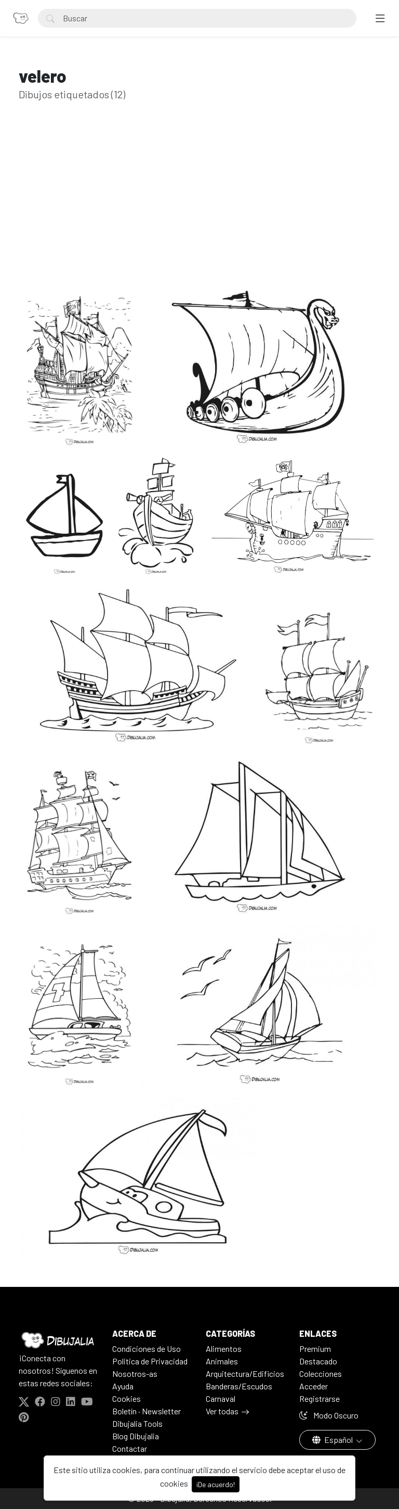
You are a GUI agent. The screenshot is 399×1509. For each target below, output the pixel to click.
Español (333, 1439)
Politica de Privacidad (150, 1361)
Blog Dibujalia (135, 1436)
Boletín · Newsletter (146, 1411)
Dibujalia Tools (137, 1423)
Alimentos (224, 1348)
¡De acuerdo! (215, 1484)
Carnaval (220, 1398)
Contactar (129, 1448)
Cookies (126, 1398)
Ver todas (222, 1411)
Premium (315, 1348)
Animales (222, 1361)
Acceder (313, 1386)
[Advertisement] (199, 208)
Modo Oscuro (328, 1415)
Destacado (318, 1361)
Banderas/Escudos (239, 1386)
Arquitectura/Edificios (245, 1373)
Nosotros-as (134, 1373)
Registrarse (319, 1398)
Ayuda (123, 1386)
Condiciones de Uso (146, 1348)
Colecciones (320, 1373)
